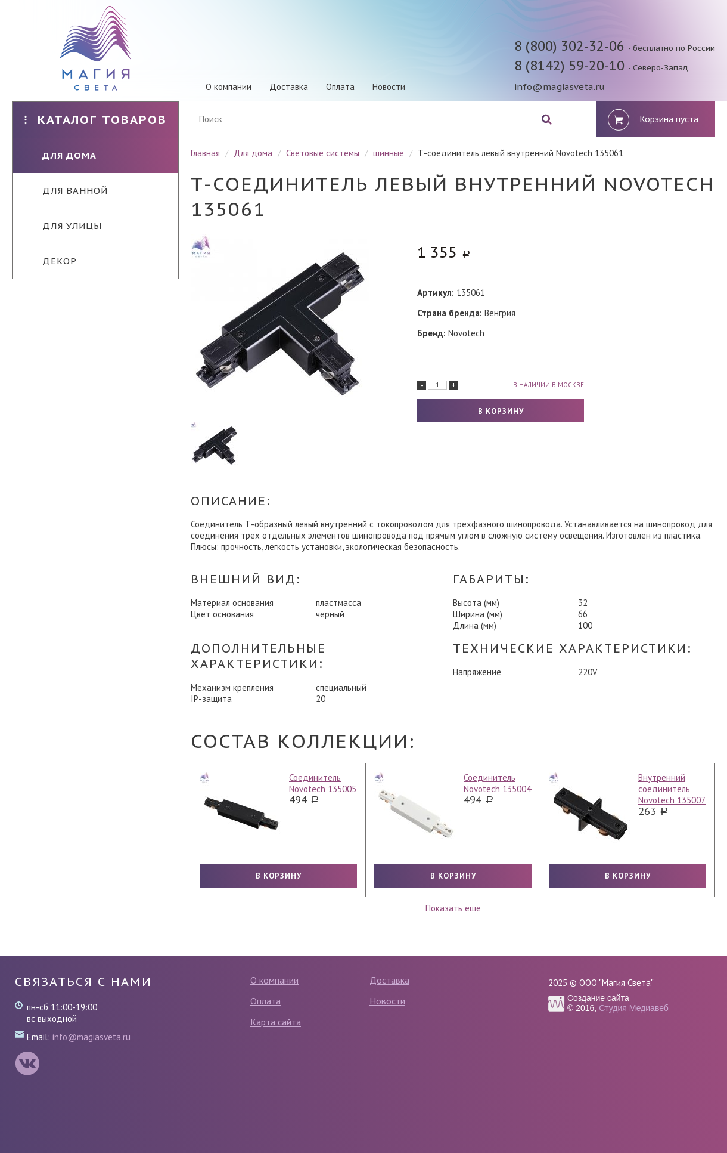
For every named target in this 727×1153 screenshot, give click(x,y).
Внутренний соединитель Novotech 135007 (672, 789)
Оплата (340, 86)
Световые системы (322, 153)
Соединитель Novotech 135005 (322, 783)
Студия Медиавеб (634, 1008)
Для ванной (66, 190)
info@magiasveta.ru (559, 86)
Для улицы (63, 225)
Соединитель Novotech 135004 (497, 783)
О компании (228, 86)
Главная (205, 153)
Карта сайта (275, 1022)
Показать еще (453, 908)
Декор (50, 261)
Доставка (288, 86)
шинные (388, 153)
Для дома (60, 155)
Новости (388, 86)
